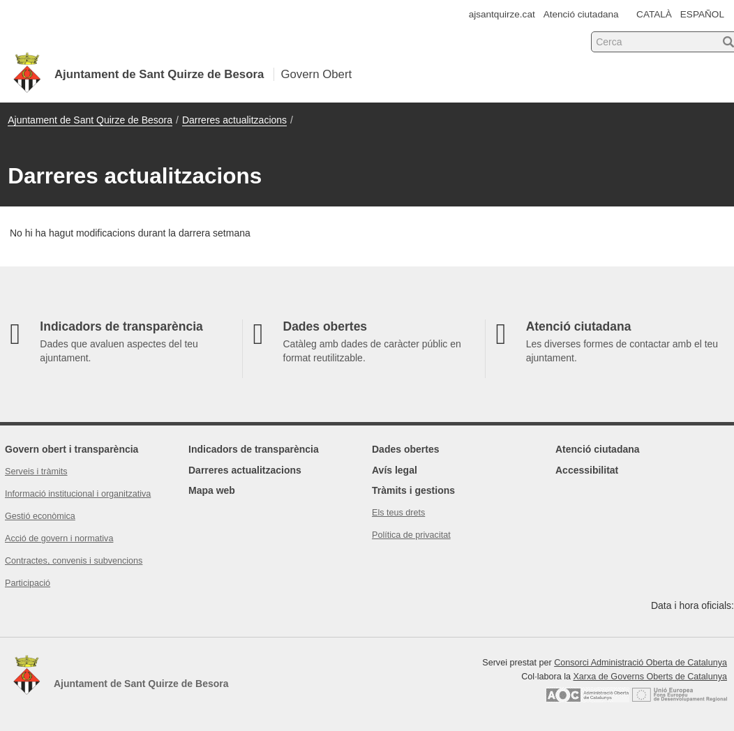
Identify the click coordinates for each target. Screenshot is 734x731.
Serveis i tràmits (36, 471)
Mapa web (211, 490)
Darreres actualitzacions (234, 120)
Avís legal (394, 470)
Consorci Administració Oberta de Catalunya (640, 663)
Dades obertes (405, 449)
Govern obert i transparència (71, 449)
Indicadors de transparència (253, 449)
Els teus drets (398, 513)
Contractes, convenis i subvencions (73, 561)
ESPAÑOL (702, 14)
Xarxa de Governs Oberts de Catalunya (650, 676)
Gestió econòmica (40, 516)
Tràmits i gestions (413, 490)
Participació (27, 583)
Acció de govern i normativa (59, 538)
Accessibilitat (586, 470)
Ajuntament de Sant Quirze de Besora (90, 120)
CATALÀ (654, 14)
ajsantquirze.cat (502, 14)
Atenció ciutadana (581, 14)
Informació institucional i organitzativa (78, 494)
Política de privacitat (411, 535)
